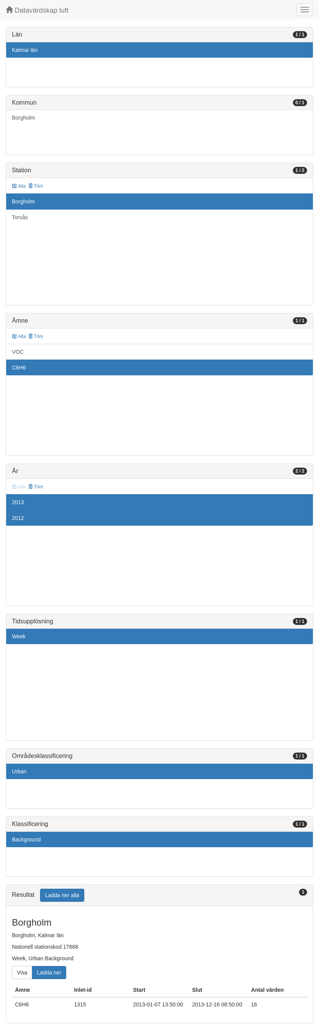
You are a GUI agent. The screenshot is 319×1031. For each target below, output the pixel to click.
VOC (17, 352)
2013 (18, 502)
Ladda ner (49, 972)
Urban (19, 771)
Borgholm (23, 118)
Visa (22, 972)
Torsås (20, 217)
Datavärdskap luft (37, 10)
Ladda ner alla (62, 895)
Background (26, 839)
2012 (18, 518)
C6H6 (19, 368)
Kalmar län (25, 50)
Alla (19, 186)
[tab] (159, 895)
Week (19, 636)
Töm (35, 186)
